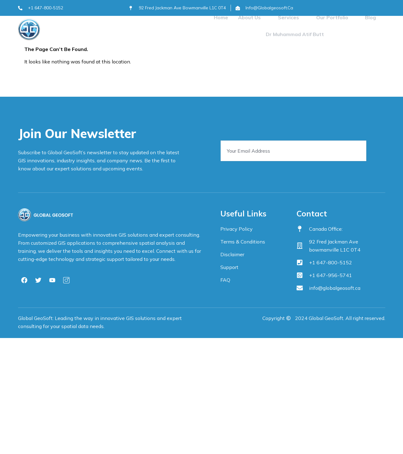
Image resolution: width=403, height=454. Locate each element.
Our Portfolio (334, 18)
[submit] (378, 151)
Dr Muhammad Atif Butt (295, 35)
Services (292, 18)
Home (222, 18)
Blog (368, 18)
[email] (293, 150)
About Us (254, 18)
